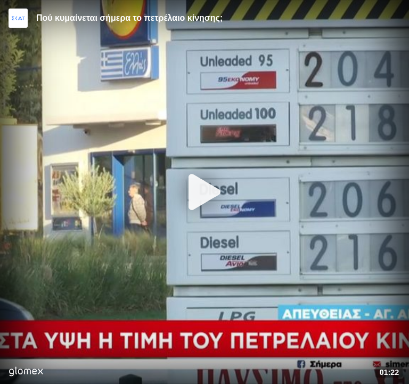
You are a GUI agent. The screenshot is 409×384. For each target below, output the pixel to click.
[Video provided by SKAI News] (18, 18)
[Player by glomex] (26, 372)
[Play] (204, 192)
